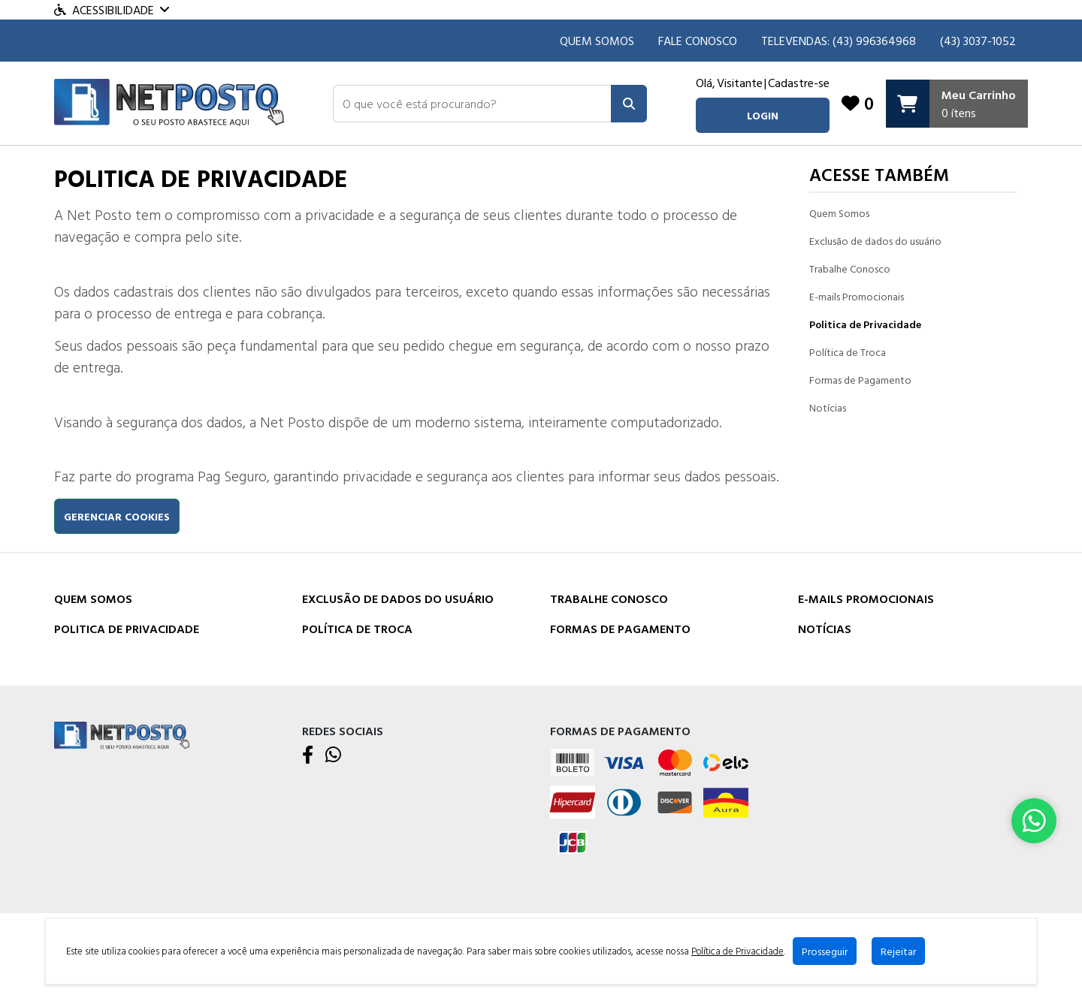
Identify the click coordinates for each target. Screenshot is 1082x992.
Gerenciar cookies (117, 516)
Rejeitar (899, 951)
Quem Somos (597, 41)
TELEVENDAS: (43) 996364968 (838, 41)
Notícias (827, 407)
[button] (472, 103)
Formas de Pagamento (860, 379)
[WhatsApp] (333, 755)
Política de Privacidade (737, 951)
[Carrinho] (956, 104)
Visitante (739, 83)
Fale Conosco (697, 41)
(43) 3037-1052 (978, 41)
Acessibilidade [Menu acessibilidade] (111, 10)
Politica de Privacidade (865, 324)
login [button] (762, 115)
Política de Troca (847, 352)
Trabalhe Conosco (849, 268)
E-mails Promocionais (856, 296)
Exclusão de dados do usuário (875, 241)
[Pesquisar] (629, 103)
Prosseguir (825, 951)
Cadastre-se (798, 83)
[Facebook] (307, 755)
